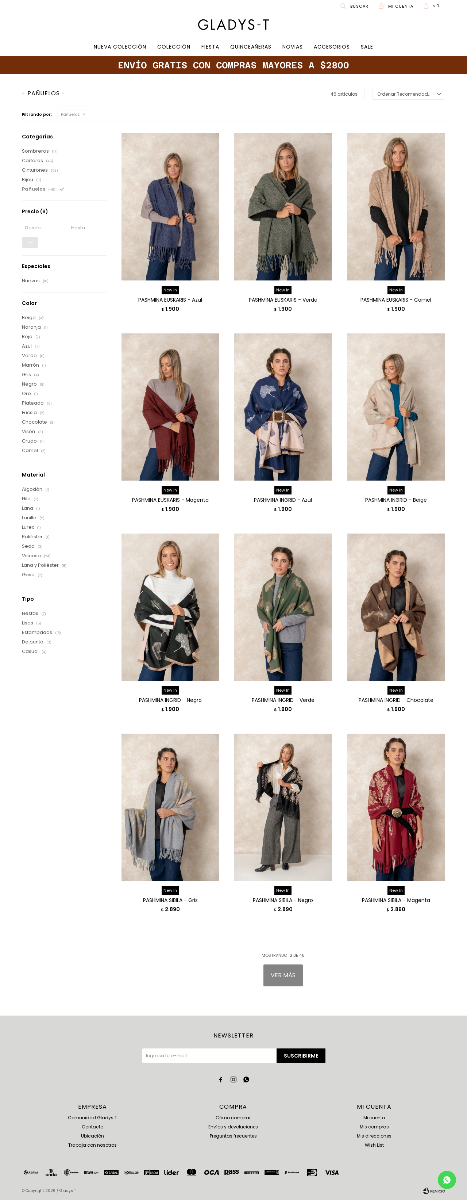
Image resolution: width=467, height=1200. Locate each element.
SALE (367, 46)
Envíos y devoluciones (233, 1127)
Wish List (374, 1145)
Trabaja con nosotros (92, 1145)
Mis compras (374, 1127)
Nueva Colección (120, 46)
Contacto (92, 1127)
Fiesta (210, 46)
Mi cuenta (374, 1118)
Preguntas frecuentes (233, 1136)
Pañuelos (70, 114)
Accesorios (332, 46)
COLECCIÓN (173, 46)
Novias (292, 46)
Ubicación (92, 1136)
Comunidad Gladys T (92, 1118)
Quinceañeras (250, 46)
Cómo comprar (233, 1118)
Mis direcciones (374, 1136)
